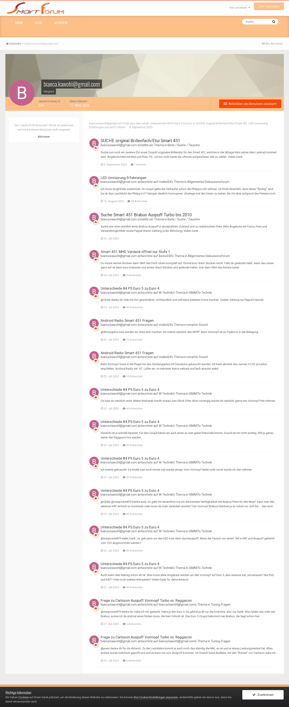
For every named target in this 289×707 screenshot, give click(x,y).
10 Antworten (133, 339)
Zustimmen (263, 695)
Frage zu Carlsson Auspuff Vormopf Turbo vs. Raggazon (146, 600)
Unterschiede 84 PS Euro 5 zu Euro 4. (172, 123)
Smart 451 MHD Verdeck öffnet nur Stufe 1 (135, 252)
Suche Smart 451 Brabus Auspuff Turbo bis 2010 (146, 214)
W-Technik (166, 292)
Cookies (23, 697)
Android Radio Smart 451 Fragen (127, 320)
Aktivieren (44, 136)
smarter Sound (197, 324)
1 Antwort (138, 164)
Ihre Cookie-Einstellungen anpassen (156, 697)
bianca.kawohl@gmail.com (106, 123)
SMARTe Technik (200, 292)
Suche (38, 23)
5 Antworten (132, 624)
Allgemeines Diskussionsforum (208, 182)
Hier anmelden (239, 7)
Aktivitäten (60, 23)
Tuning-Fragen (221, 604)
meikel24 (165, 182)
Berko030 (165, 256)
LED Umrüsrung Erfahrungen (123, 178)
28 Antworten (137, 201)
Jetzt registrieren (269, 6)
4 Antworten (132, 275)
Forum (19, 23)
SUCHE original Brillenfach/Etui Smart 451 (221, 123)
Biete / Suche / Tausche (184, 145)
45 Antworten (133, 307)
